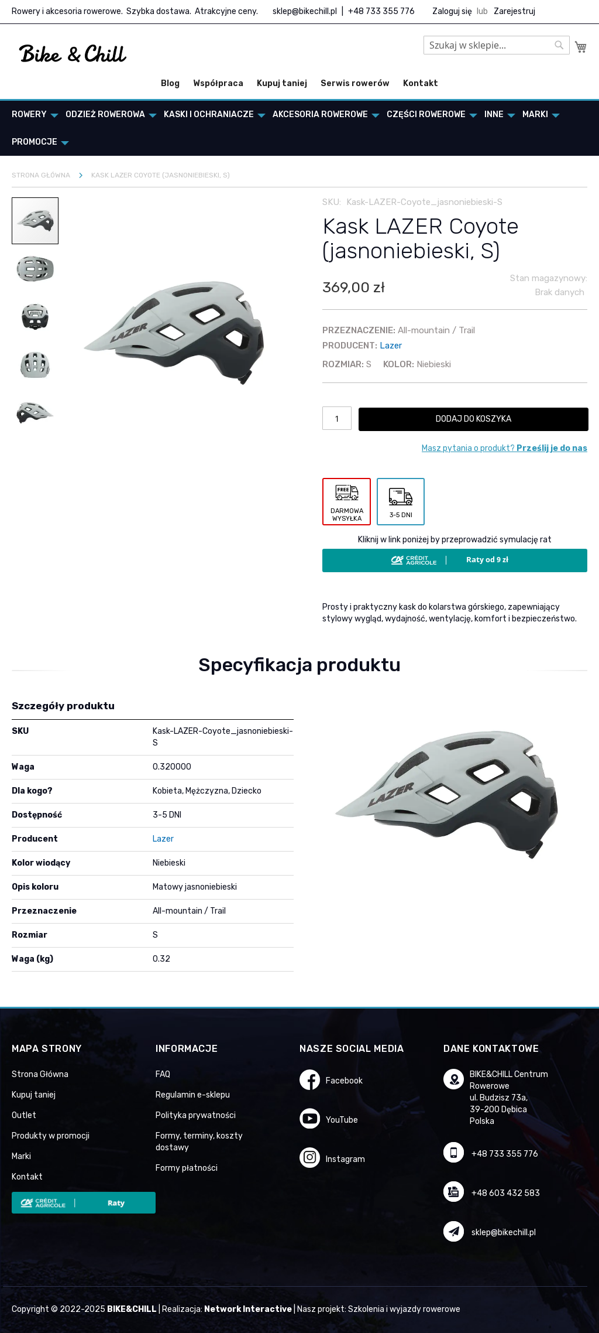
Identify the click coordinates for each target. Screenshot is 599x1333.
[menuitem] (31, 114)
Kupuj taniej (282, 83)
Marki (21, 1156)
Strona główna (41, 175)
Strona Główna (40, 1074)
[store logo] (73, 54)
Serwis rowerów (355, 83)
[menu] (299, 128)
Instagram (345, 1159)
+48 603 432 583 (505, 1193)
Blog (170, 83)
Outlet (24, 1115)
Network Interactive (248, 1309)
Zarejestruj (514, 11)
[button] (36, 268)
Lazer (391, 345)
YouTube (342, 1120)
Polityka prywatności (196, 1115)
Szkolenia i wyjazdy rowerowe (404, 1309)
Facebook (344, 1081)
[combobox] (497, 45)
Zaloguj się (452, 11)
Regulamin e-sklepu (193, 1095)
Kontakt (420, 83)
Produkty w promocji (50, 1136)
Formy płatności (187, 1168)
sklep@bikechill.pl (305, 11)
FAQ (163, 1074)
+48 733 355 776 (381, 11)
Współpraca (218, 83)
